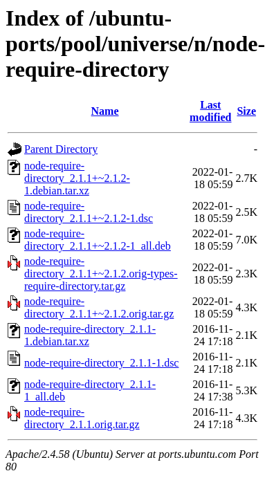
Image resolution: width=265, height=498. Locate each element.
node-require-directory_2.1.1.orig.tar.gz (82, 418)
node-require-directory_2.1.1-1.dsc (101, 363)
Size (246, 111)
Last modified (210, 111)
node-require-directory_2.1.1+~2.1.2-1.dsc (88, 212)
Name (105, 111)
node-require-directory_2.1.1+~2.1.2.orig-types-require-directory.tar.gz (101, 273)
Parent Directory (61, 149)
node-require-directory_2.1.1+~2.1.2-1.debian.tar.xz (77, 178)
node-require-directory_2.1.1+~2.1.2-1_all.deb (97, 240)
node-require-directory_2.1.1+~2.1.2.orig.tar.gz (99, 307)
